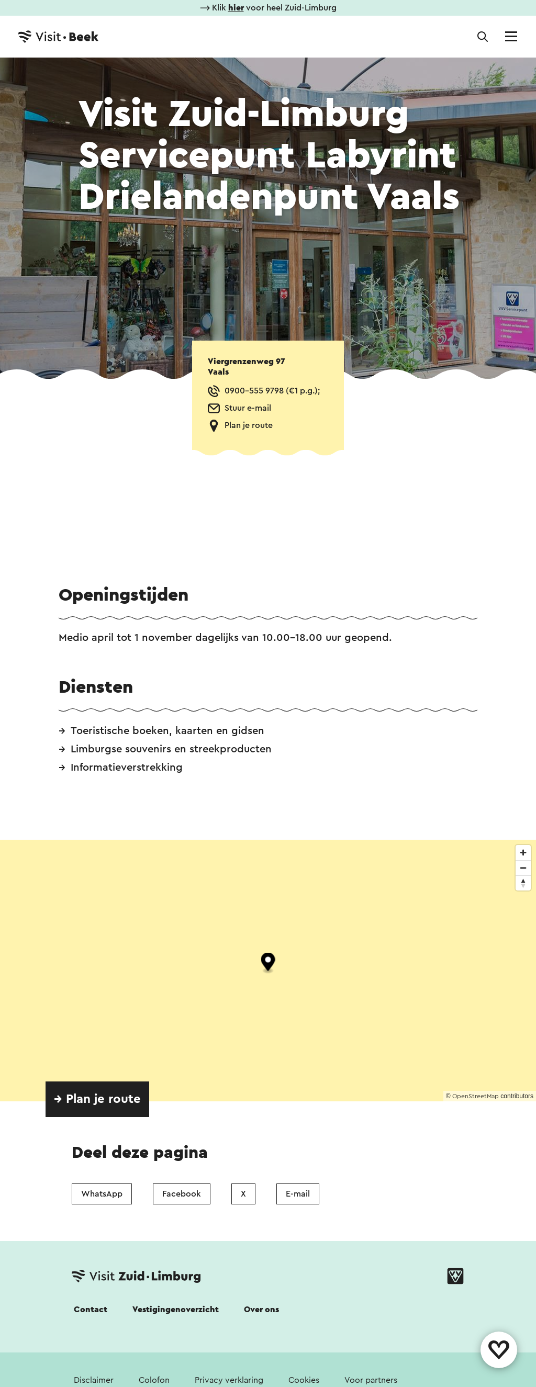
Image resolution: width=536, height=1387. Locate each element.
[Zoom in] (523, 852)
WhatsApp (101, 1194)
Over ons (261, 1309)
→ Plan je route (97, 1099)
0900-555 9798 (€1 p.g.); (272, 391)
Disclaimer (94, 1380)
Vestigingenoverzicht (175, 1309)
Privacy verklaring (229, 1380)
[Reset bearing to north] (523, 882)
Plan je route (249, 425)
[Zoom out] (523, 867)
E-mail (298, 1194)
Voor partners (370, 1380)
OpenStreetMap (475, 1096)
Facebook (181, 1194)
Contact (90, 1309)
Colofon (154, 1380)
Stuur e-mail (248, 408)
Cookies (303, 1380)
